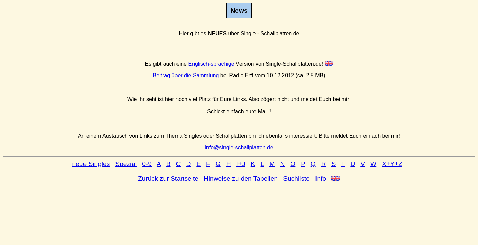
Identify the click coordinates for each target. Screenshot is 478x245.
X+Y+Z (392, 163)
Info (320, 178)
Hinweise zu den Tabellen (241, 178)
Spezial (126, 163)
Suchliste (296, 178)
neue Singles (91, 163)
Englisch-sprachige (211, 64)
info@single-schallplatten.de (239, 147)
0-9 (147, 163)
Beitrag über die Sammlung (186, 75)
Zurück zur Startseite (168, 178)
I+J (240, 163)
